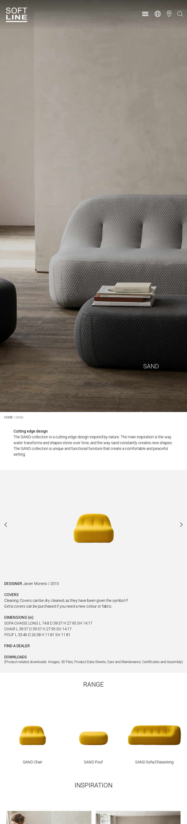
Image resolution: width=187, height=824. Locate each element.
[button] (145, 14)
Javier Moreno (35, 583)
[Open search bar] (180, 14)
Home (8, 417)
